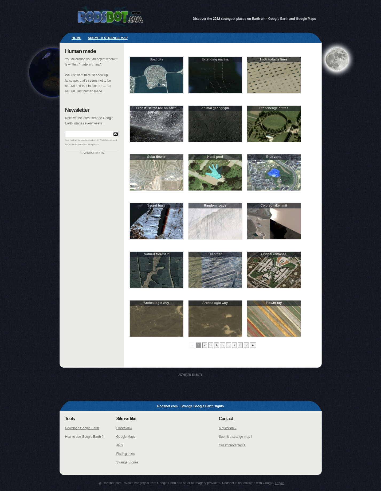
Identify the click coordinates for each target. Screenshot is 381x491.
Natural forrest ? (156, 254)
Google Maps (125, 437)
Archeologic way (156, 303)
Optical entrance (273, 254)
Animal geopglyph (215, 108)
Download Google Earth (82, 428)
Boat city (156, 59)
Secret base (156, 205)
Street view (124, 428)
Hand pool (215, 157)
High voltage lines (274, 59)
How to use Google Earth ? (84, 437)
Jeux (119, 445)
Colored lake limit (273, 205)
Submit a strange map (108, 38)
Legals (279, 483)
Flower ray (274, 303)
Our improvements (232, 445)
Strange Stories (127, 462)
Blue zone (273, 157)
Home (76, 38)
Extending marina (215, 59)
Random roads (215, 205)
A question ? (228, 428)
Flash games (125, 454)
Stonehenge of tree (273, 108)
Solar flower (156, 157)
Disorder (215, 254)
